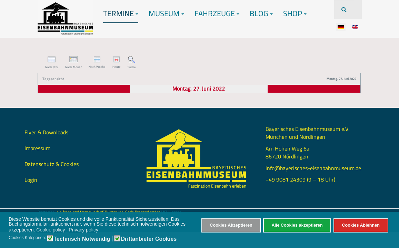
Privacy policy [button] (83, 229)
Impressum (37, 148)
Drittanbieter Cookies (149, 239)
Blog (261, 13)
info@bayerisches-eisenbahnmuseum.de (313, 168)
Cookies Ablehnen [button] (360, 225)
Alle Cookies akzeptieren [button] (296, 225)
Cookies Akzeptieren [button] (231, 225)
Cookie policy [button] (50, 229)
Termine (120, 13)
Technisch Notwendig (81, 239)
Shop (295, 13)
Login (30, 180)
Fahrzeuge (216, 13)
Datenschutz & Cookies (51, 164)
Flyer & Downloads (46, 132)
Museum (166, 13)
